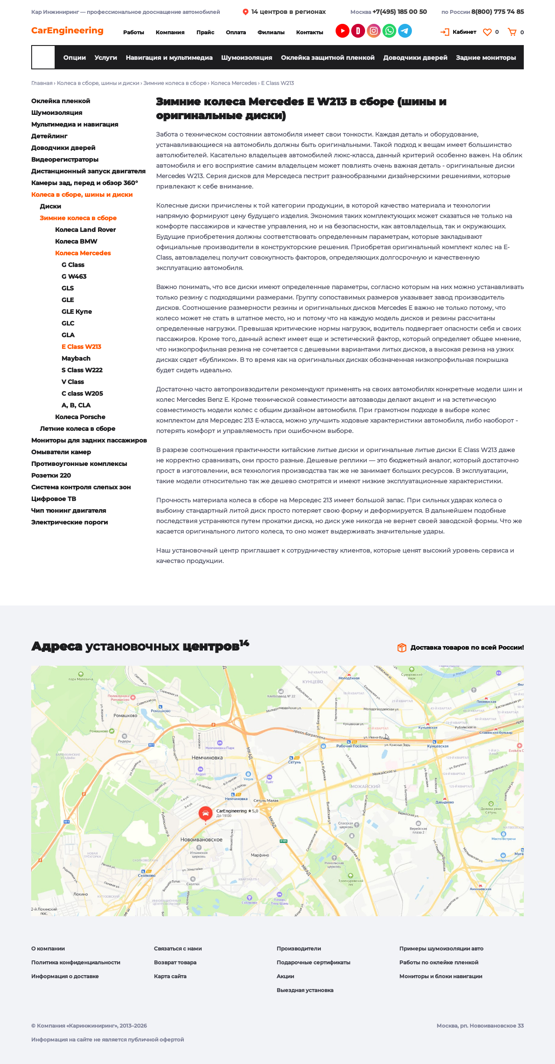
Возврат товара (175, 962)
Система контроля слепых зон (81, 487)
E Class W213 (81, 347)
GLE (68, 300)
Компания (170, 32)
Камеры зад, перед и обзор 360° (84, 183)
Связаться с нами (178, 948)
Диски (50, 206)
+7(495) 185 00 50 (399, 12)
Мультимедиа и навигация (74, 124)
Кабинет (464, 32)
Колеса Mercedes (234, 83)
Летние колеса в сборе (77, 429)
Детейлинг (49, 136)
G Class (73, 265)
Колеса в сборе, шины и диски (98, 83)
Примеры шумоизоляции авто (441, 948)
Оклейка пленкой (60, 101)
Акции (285, 976)
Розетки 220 (51, 475)
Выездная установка (305, 990)
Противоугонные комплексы (79, 464)
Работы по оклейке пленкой (438, 962)
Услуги (106, 58)
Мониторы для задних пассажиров (89, 440)
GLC (68, 323)
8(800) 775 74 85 (497, 12)
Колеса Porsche (80, 417)
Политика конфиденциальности (75, 962)
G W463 (74, 276)
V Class (73, 382)
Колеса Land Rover (85, 230)
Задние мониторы (486, 58)
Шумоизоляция (246, 58)
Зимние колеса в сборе (175, 83)
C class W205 (82, 393)
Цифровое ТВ (53, 499)
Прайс (205, 32)
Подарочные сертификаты (313, 962)
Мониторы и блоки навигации (440, 976)
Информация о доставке (65, 976)
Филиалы (271, 32)
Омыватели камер (61, 452)
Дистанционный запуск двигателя (88, 171)
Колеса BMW (76, 241)
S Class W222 (82, 370)
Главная (41, 83)
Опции (74, 58)
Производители (299, 948)
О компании (48, 948)
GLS (68, 288)
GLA (68, 335)
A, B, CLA (76, 405)
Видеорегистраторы (64, 159)
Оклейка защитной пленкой (328, 58)
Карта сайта (170, 976)
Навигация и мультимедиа (169, 58)
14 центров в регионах (288, 12)
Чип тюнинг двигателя (68, 510)
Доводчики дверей (415, 58)
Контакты (309, 32)
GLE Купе (77, 312)
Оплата (236, 32)
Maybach (76, 358)
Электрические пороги (69, 522)
